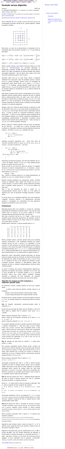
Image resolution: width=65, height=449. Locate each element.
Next (56, 5)
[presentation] (36, 48)
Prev (52, 5)
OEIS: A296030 (8, 14)
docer (47, 5)
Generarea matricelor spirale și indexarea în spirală (17, 17)
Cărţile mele (8, 441)
